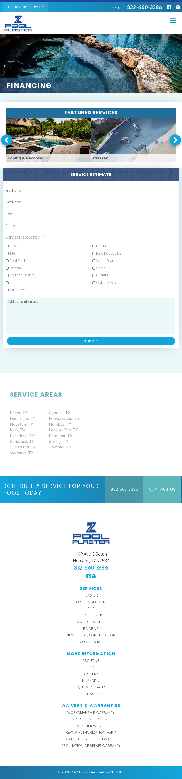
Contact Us (162, 489)
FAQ (91, 667)
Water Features (108, 260)
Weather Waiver (91, 726)
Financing (91, 680)
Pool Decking (20, 260)
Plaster (15, 246)
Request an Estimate (25, 7)
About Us (91, 660)
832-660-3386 (137, 7)
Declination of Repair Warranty (91, 746)
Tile (12, 253)
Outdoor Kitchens (110, 282)
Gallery (91, 674)
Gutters (102, 275)
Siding (101, 268)
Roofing (16, 268)
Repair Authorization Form (91, 732)
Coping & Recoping (91, 602)
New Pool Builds (109, 253)
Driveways (18, 290)
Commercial (91, 642)
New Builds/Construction (91, 635)
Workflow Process (91, 719)
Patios (14, 282)
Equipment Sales (91, 687)
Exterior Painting (22, 275)
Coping (101, 246)
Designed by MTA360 (107, 772)
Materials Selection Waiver (91, 739)
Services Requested (25, 237)
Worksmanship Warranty (91, 712)
